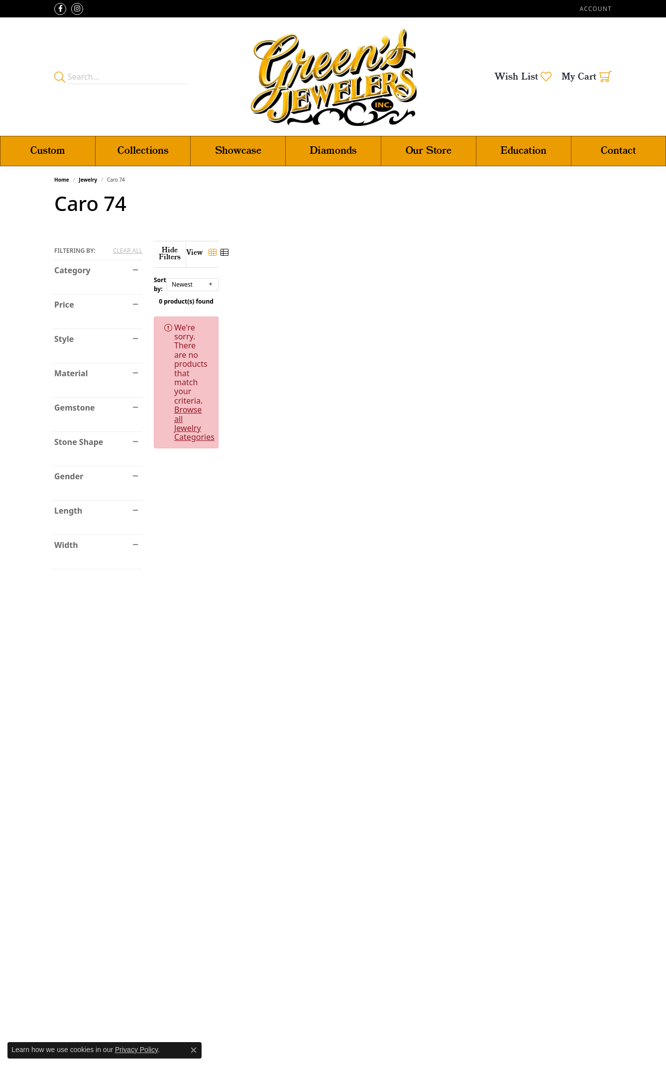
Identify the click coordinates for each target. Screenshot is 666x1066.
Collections (143, 151)
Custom (47, 151)
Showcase (238, 151)
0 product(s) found (382, 294)
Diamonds (333, 151)
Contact (618, 151)
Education (523, 151)
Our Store (428, 151)
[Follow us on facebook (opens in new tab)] (60, 9)
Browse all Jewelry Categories (452, 320)
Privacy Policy (136, 1050)
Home (61, 179)
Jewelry (88, 179)
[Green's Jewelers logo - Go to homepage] (333, 76)
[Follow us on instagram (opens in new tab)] (77, 9)
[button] (595, 8)
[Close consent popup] (194, 1050)
